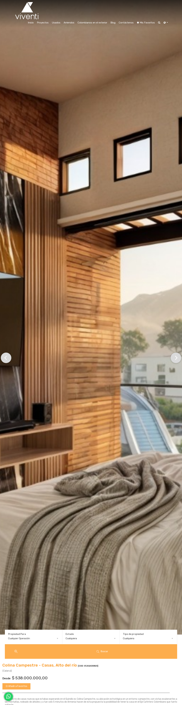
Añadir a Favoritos (16, 686)
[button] (6, 357)
